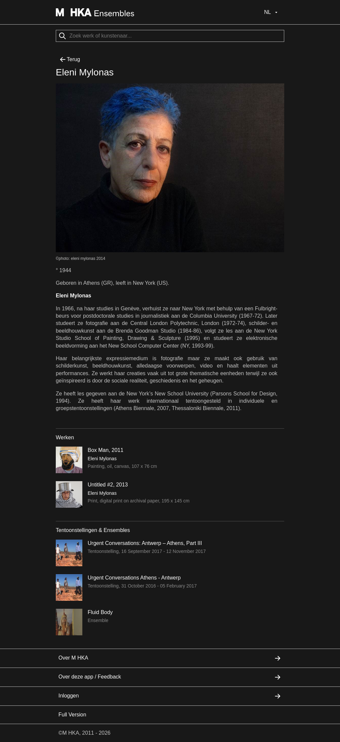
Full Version (72, 714)
